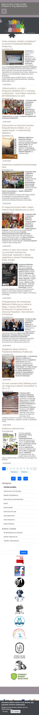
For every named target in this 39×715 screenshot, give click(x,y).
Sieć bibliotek (9, 516)
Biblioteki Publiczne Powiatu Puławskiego (14, 5)
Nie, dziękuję (15, 711)
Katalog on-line (10, 511)
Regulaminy (8, 507)
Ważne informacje (11, 495)
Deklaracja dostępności (13, 499)
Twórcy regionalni (11, 541)
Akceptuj (5, 711)
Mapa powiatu (9, 524)
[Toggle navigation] (4, 11)
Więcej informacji (6, 709)
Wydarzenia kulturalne (13, 532)
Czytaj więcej (7, 84)
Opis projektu (9, 520)
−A (26, 478)
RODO (6, 503)
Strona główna (10, 487)
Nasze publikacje (10, 537)
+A (13, 478)
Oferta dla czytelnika (12, 491)
